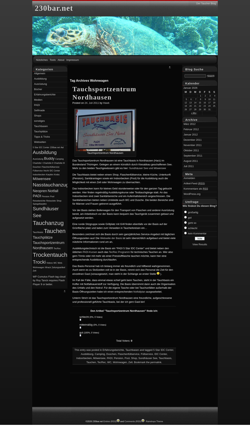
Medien (38, 99)
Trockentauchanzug (58, 255)
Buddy (49, 158)
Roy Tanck (42, 280)
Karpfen (49, 174)
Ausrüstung (40, 83)
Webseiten (40, 142)
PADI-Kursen (90, 252)
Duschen (111, 354)
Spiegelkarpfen (40, 204)
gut (190, 217)
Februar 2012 (191, 129)
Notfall (53, 191)
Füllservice (147, 354)
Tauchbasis (165, 358)
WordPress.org (192, 194)
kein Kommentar (197, 233)
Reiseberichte (39, 201)
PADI (109, 358)
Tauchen (91, 362)
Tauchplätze (40, 131)
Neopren (40, 191)
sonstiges (39, 120)
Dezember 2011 (193, 139)
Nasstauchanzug (51, 184)
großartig (193, 212)
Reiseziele (51, 201)
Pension (118, 358)
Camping (100, 354)
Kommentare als (196, 188)
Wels (60, 263)
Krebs (57, 174)
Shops (37, 115)
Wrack (48, 267)
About (61, 59)
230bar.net (54, 8)
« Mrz (193, 113)
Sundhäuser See (147, 358)
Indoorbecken (84, 358)
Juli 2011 (189, 166)
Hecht (46, 170)
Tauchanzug (48, 223)
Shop (134, 358)
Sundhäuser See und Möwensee (147, 168)
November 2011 (193, 145)
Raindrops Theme (154, 421)
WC (109, 362)
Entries (110, 421)
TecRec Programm (119, 252)
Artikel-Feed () (194, 183)
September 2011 (193, 155)
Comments (132, 421)
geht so (192, 222)
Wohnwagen (120, 362)
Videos (49, 263)
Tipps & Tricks (42, 136)
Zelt (130, 362)
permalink (155, 362)
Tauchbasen (132, 349)
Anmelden (189, 178)
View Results (199, 244)
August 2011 (191, 160)
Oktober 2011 (191, 150)
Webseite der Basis (111, 238)
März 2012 (190, 124)
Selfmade (39, 110)
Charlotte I (37, 163)
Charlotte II (48, 163)
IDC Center (160, 354)
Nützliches (42, 59)
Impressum (72, 59)
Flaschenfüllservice (128, 354)
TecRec (101, 362)
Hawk (106, 102)
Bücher (38, 89)
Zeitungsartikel (58, 267)
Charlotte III (59, 163)
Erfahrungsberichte (113, 349)
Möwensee (99, 358)
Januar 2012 (191, 134)
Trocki (39, 262)
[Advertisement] (125, 74)
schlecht (192, 228)
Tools (53, 59)
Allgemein (39, 73)
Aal (62, 147)
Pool (127, 358)
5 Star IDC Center (163, 349)
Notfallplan (139, 291)
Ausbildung (87, 354)
